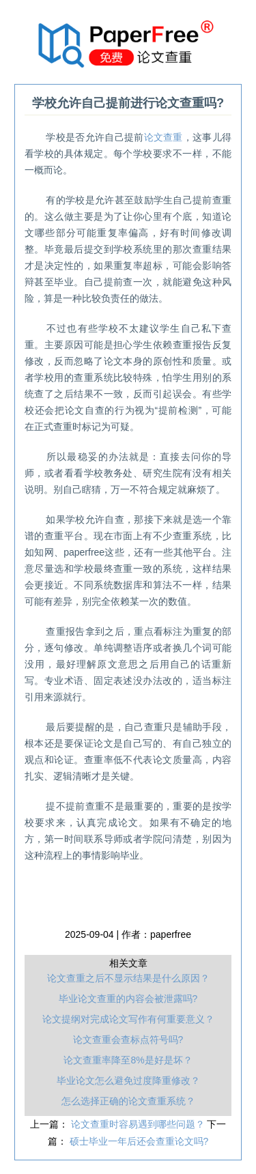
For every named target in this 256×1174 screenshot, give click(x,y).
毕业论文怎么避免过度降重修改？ (128, 1080)
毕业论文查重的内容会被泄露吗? (128, 998)
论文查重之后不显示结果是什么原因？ (128, 978)
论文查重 (163, 137)
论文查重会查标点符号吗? (128, 1039)
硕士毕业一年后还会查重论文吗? (139, 1141)
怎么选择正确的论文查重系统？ (128, 1101)
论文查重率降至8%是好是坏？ (127, 1060)
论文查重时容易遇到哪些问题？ (139, 1124)
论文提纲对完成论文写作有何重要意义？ (128, 1019)
